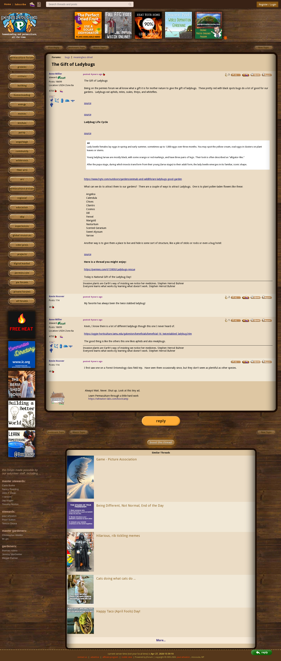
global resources (22, 235)
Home (7, 4)
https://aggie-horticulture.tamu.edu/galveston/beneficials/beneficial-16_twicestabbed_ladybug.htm (138, 333)
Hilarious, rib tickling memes (118, 536)
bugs (67, 57)
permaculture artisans (22, 188)
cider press (22, 245)
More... (161, 640)
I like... (52, 97)
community (22, 151)
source (87, 103)
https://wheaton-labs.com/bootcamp (108, 399)
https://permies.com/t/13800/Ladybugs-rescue (109, 269)
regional (22, 198)
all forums (22, 301)
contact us (82, 657)
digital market (22, 263)
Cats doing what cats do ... (116, 578)
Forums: (56, 57)
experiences (22, 226)
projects (22, 254)
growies (22, 67)
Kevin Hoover (56, 296)
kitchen (22, 123)
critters (22, 76)
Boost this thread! (161, 442)
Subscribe (20, 4)
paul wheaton (183, 657)
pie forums (22, 282)
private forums (22, 292)
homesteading (22, 95)
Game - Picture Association (116, 459)
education (22, 207)
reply (161, 421)
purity (22, 132)
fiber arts (22, 170)
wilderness (22, 160)
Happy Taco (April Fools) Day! (118, 611)
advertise (95, 657)
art (22, 179)
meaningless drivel (83, 57)
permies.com (22, 273)
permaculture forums (22, 57)
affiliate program (110, 657)
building (22, 85)
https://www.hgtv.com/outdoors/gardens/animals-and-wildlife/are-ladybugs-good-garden (133, 179)
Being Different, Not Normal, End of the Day (130, 505)
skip (22, 217)
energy (22, 104)
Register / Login (267, 4)
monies (22, 114)
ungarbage (22, 142)
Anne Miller (55, 73)
